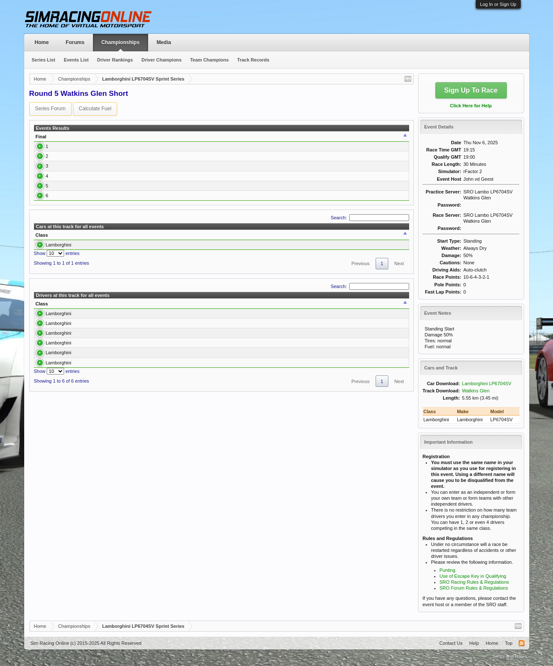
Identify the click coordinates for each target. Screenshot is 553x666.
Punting (447, 570)
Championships (120, 42)
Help (474, 643)
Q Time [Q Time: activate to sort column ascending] (238, 139)
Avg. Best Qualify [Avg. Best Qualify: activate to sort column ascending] (367, 282)
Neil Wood (68, 221)
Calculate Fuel (95, 109)
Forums (75, 42)
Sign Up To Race (471, 90)
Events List (76, 59)
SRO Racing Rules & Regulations (474, 582)
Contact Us (450, 643)
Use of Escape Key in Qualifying (473, 576)
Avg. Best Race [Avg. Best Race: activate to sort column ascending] (309, 282)
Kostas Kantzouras (76, 202)
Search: (370, 265)
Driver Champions (161, 59)
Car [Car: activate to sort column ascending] (177, 139)
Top (509, 643)
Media (164, 42)
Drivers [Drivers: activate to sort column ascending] (152, 282)
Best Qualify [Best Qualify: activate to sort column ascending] (258, 282)
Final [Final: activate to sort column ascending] (41, 139)
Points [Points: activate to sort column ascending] (370, 139)
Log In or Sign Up (498, 4)
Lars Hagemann (73, 155)
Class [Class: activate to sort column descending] (42, 282)
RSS (521, 643)
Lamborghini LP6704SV (486, 383)
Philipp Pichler (72, 240)
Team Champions (209, 59)
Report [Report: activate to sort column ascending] (393, 139)
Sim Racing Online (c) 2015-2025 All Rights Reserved (86, 643)
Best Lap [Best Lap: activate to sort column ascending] (261, 139)
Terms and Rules (509, 656)
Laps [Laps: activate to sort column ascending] (310, 139)
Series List (44, 59)
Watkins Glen (476, 390)
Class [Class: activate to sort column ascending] (149, 139)
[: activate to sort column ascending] (133, 140)
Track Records (253, 59)
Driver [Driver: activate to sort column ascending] (62, 139)
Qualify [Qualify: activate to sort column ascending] (216, 139)
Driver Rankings (115, 59)
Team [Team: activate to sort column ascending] (331, 139)
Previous (360, 311)
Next (399, 311)
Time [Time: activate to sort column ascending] (285, 139)
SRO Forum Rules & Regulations (474, 587)
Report (397, 155)
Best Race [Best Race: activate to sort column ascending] (215, 282)
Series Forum (50, 109)
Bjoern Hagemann (76, 171)
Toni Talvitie (68, 187)
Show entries (57, 301)
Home (42, 42)
